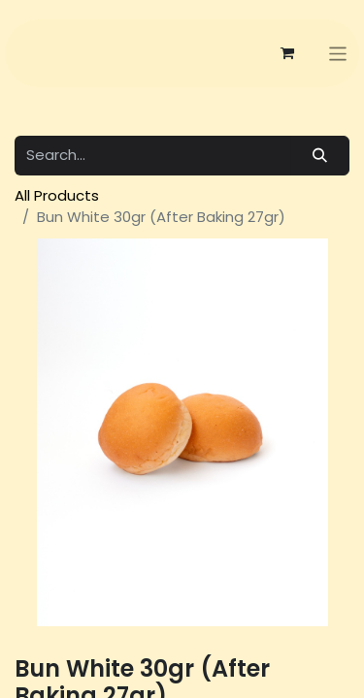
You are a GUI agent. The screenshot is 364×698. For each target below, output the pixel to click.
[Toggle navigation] (338, 54)
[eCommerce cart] (287, 53)
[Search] (320, 155)
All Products (57, 195)
